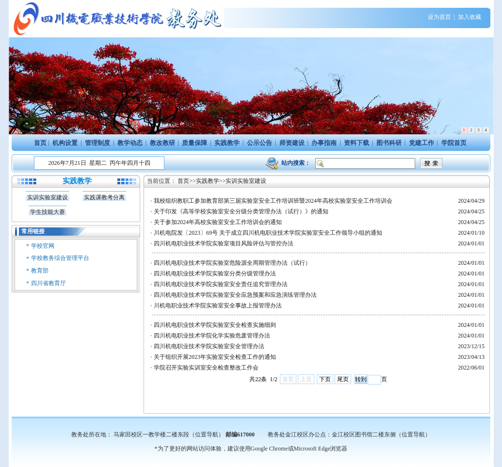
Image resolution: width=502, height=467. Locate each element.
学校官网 (42, 245)
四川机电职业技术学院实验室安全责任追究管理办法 (221, 284)
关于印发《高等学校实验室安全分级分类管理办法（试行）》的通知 (241, 211)
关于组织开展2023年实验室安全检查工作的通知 (215, 357)
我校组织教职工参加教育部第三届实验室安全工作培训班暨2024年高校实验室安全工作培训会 (273, 200)
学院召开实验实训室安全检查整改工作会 (206, 367)
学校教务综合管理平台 (60, 258)
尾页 (343, 379)
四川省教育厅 (48, 283)
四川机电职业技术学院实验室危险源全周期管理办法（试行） (232, 262)
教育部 (40, 270)
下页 (325, 379)
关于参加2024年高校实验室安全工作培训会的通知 (218, 222)
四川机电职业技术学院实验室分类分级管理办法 (215, 273)
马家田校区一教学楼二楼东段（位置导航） (168, 434)
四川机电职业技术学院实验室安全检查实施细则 (215, 325)
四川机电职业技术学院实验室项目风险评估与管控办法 (223, 243)
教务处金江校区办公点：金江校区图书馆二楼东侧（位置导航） (349, 434)
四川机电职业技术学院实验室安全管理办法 (209, 346)
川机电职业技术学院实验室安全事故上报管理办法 (218, 305)
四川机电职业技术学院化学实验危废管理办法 (212, 335)
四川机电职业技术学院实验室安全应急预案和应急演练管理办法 (235, 294)
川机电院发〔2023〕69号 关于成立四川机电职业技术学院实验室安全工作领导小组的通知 (268, 232)
